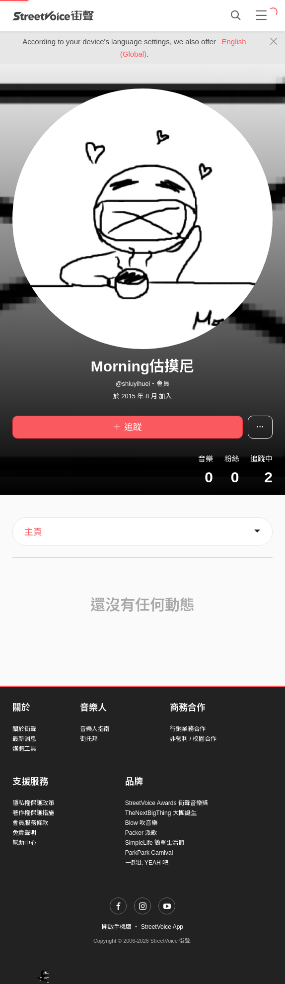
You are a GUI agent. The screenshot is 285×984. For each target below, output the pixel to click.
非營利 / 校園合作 (193, 738)
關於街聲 (24, 728)
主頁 (33, 532)
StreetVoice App (162, 926)
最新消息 (24, 738)
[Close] (274, 42)
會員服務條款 (30, 822)
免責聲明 (24, 832)
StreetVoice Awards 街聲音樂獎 (166, 803)
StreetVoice (53, 15)
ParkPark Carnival (149, 852)
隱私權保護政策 (33, 803)
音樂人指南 (95, 728)
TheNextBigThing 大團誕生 (161, 812)
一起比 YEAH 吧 (146, 862)
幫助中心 (24, 842)
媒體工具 (24, 748)
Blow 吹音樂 (141, 822)
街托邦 (89, 738)
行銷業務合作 (188, 728)
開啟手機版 (117, 926)
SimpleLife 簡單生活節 (154, 842)
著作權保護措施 (33, 812)
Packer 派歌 (141, 832)
